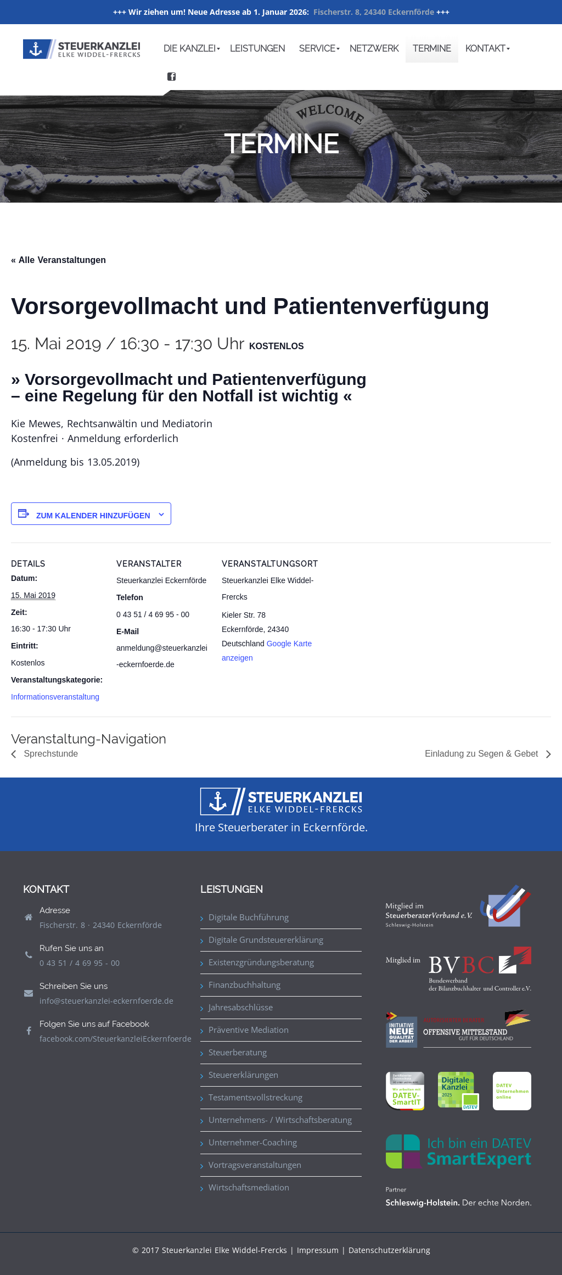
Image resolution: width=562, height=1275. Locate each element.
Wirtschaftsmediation (249, 1187)
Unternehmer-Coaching (253, 1142)
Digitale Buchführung (249, 916)
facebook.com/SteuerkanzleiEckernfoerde (116, 1038)
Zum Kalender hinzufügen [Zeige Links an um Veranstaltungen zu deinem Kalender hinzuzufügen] (93, 515)
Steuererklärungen (243, 1074)
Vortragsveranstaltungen (255, 1164)
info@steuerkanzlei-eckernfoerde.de (106, 1001)
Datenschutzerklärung (389, 1250)
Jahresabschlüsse (241, 1007)
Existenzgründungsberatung (261, 962)
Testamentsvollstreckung (255, 1097)
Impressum (318, 1250)
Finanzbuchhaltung (244, 984)
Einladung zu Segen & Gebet (483, 753)
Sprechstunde (49, 753)
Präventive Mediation (249, 1029)
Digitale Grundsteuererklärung (266, 939)
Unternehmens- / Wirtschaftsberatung (280, 1119)
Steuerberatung (238, 1052)
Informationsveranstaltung (55, 696)
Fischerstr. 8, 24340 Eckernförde (373, 12)
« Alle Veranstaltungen (58, 260)
